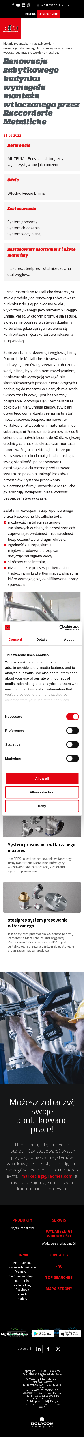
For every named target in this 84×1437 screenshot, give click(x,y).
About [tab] (69, 639)
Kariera (30, 14)
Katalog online (48, 14)
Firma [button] (22, 1255)
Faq (59, 1266)
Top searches (59, 1277)
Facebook (22, 1289)
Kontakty (59, 1255)
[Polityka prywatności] (37, 1401)
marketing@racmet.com (47, 1176)
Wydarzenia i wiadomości (59, 1243)
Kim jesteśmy (22, 1262)
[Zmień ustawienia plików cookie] (46, 1405)
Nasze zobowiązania (23, 1267)
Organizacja (22, 1271)
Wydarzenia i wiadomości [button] (59, 1233)
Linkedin (22, 1294)
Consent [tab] (15, 639)
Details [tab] (42, 639)
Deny (42, 806)
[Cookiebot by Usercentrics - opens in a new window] (60, 628)
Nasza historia (41, 43)
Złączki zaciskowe (22, 1227)
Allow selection (42, 792)
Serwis (59, 1220)
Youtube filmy (22, 1285)
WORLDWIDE (52, 5)
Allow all (42, 778)
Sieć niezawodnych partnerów (22, 1278)
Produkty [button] (22, 1220)
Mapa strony (59, 1288)
